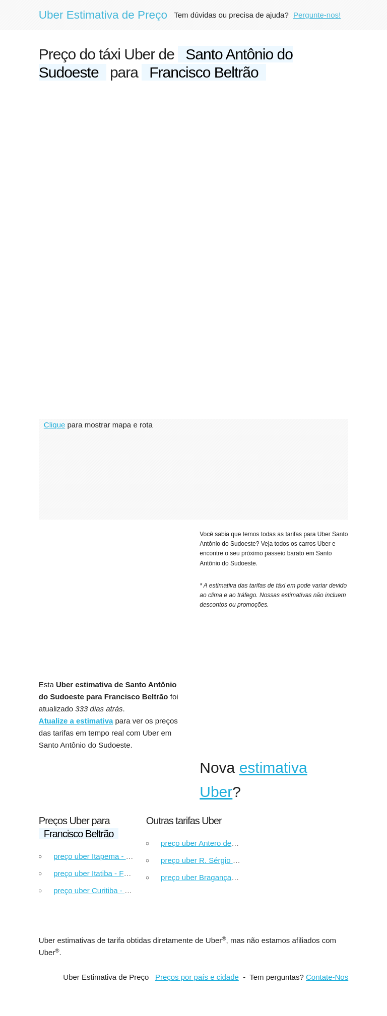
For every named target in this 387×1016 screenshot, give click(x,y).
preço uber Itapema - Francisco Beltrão (118, 856)
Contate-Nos (327, 977)
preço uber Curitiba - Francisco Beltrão (118, 890)
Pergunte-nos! (317, 15)
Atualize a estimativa (76, 720)
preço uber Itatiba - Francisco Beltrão (115, 873)
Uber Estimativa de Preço (103, 15)
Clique (55, 424)
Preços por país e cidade (197, 977)
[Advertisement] (193, 167)
